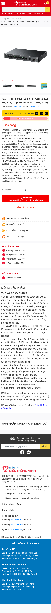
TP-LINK (18, 106)
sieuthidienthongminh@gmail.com (26, 498)
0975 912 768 (15, 589)
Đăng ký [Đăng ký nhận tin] (44, 446)
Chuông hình (31, 13)
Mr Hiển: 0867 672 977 (15, 259)
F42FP (22, 13)
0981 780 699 (17, 524)
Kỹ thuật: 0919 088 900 (15, 278)
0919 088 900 (16, 529)
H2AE (4, 13)
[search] (47, 9)
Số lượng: (6, 190)
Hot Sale (40, 13)
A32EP (10, 13)
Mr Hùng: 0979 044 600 (15, 250)
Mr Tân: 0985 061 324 (15, 263)
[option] (7, 85)
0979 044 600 (24, 494)
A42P (16, 13)
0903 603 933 (15, 574)
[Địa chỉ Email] (25, 446)
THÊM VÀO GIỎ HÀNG (25, 207)
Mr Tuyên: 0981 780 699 (16, 254)
